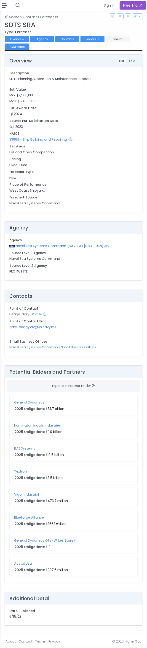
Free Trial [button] (133, 5)
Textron (20, 471)
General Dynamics (29, 402)
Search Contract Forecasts (31, 17)
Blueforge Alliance (29, 517)
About (10, 641)
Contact (25, 641)
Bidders (92, 39)
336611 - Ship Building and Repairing (38, 139)
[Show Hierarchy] (70, 139)
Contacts (67, 39)
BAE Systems (24, 448)
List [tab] (121, 61)
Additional (17, 47)
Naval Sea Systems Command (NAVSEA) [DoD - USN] (59, 246)
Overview (17, 39)
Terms (40, 641)
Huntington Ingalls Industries (37, 425)
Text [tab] (132, 61)
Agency (42, 39)
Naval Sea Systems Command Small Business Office (52, 347)
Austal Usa (23, 563)
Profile (39, 314)
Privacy (54, 641)
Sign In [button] (109, 5)
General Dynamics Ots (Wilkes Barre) (44, 540)
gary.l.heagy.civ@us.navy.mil (32, 327)
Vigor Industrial (26, 494)
